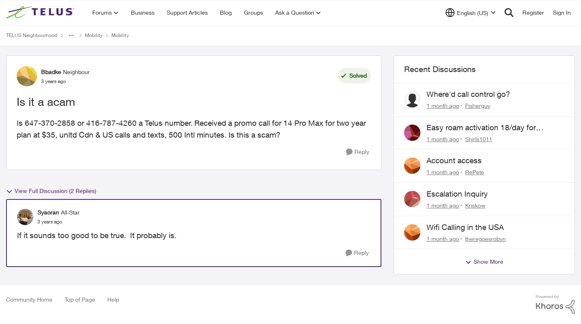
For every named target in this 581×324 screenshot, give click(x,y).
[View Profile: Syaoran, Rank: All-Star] (25, 217)
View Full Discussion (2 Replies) (51, 191)
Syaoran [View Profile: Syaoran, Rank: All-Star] (48, 212)
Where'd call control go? (468, 94)
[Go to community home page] (41, 12)
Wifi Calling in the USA (465, 227)
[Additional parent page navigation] (71, 35)
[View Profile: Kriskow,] (412, 199)
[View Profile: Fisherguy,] (412, 99)
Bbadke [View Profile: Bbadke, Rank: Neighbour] (51, 71)
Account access (454, 160)
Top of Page (80, 299)
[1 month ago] (443, 105)
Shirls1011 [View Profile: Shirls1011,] (478, 138)
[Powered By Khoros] (555, 304)
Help (113, 299)
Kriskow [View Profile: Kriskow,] (475, 205)
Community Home (29, 299)
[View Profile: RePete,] (412, 166)
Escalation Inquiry (457, 193)
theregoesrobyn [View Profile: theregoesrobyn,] (485, 238)
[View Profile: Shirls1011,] (412, 133)
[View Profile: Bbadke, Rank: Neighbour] (27, 76)
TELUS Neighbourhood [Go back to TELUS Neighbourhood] (31, 35)
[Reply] (357, 152)
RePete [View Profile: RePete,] (474, 172)
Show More (484, 261)
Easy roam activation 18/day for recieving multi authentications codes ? (494, 128)
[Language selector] (470, 12)
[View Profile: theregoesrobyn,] (412, 232)
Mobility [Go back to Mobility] (93, 35)
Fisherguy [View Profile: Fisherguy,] (477, 105)
